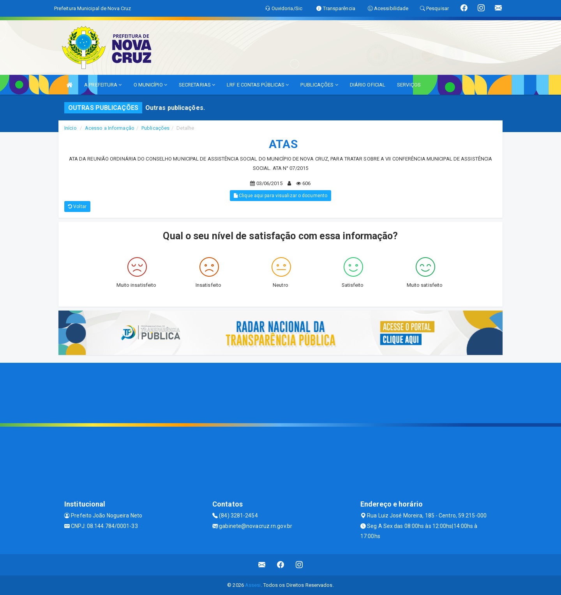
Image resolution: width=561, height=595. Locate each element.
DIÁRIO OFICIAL (367, 85)
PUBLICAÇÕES (319, 85)
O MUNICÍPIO (150, 85)
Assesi (253, 585)
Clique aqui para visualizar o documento (280, 195)
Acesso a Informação (109, 128)
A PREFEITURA (103, 85)
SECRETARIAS (197, 85)
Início (70, 128)
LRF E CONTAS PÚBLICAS (258, 85)
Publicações (155, 128)
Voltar (77, 206)
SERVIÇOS (409, 85)
